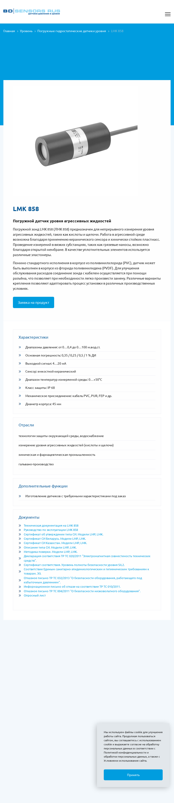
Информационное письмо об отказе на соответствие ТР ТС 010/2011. (70, 586)
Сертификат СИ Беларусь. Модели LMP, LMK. (52, 538)
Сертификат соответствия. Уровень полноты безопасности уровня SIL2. (72, 564)
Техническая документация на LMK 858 (48, 525)
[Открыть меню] (168, 14)
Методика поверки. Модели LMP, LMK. (48, 551)
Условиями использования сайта (125, 760)
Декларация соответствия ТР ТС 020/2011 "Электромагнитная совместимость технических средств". (84, 558)
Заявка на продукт (33, 302)
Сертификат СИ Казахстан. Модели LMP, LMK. (53, 542)
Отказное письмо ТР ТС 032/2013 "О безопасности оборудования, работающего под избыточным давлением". (80, 580)
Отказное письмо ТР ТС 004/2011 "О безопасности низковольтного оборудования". (79, 591)
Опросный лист (32, 595)
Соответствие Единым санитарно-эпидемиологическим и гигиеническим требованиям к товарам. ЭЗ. (84, 571)
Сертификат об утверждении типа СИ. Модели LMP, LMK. (61, 534)
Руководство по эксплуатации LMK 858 (48, 529)
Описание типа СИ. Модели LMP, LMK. (48, 547)
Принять (133, 775)
